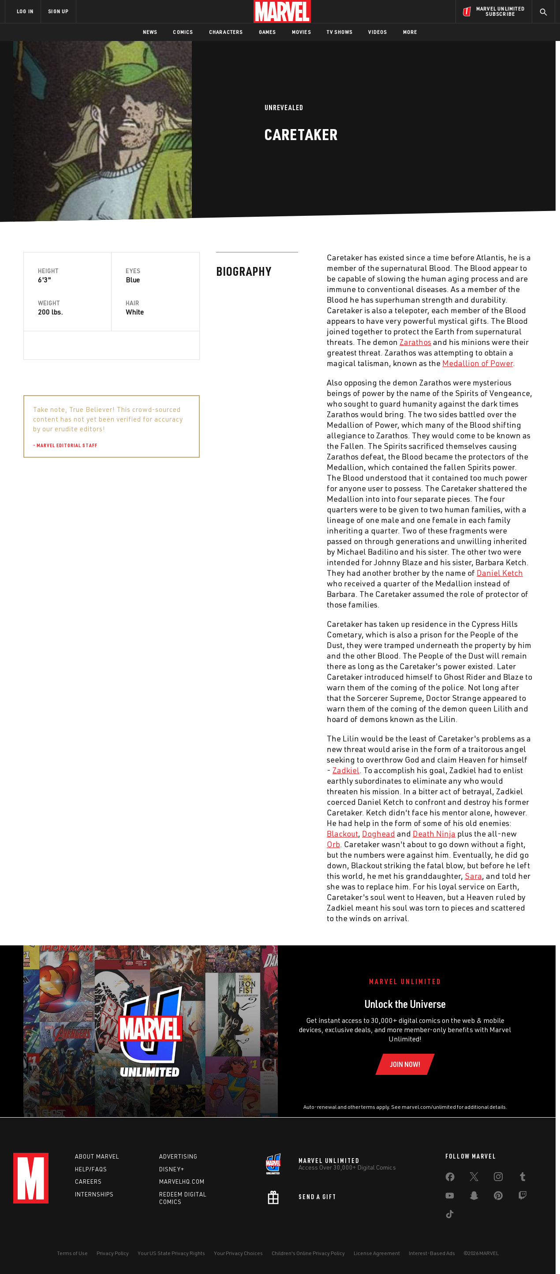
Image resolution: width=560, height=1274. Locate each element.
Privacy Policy (113, 1253)
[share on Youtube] (449, 1197)
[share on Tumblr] (522, 1178)
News (150, 32)
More (410, 32)
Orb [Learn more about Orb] (140, 844)
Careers (88, 1181)
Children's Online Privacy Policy (308, 1253)
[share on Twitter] (474, 1178)
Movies (301, 32)
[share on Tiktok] (449, 1215)
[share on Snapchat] (474, 1197)
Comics (183, 32)
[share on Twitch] (522, 1197)
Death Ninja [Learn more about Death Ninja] (241, 833)
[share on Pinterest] (498, 1197)
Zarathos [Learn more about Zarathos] (223, 342)
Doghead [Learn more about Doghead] (185, 833)
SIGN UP (58, 11)
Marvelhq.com (182, 1181)
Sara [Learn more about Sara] (280, 876)
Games (267, 32)
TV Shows (340, 32)
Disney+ (171, 1169)
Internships (94, 1194)
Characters (226, 32)
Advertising (178, 1156)
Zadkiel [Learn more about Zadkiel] (153, 770)
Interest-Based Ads (432, 1253)
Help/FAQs (91, 1169)
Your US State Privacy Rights (171, 1253)
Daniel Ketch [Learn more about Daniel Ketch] (307, 573)
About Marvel (97, 1156)
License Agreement (377, 1253)
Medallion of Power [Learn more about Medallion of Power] (285, 363)
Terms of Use (72, 1253)
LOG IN (25, 11)
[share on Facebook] (450, 1178)
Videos (377, 32)
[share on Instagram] (498, 1178)
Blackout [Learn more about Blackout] (149, 833)
